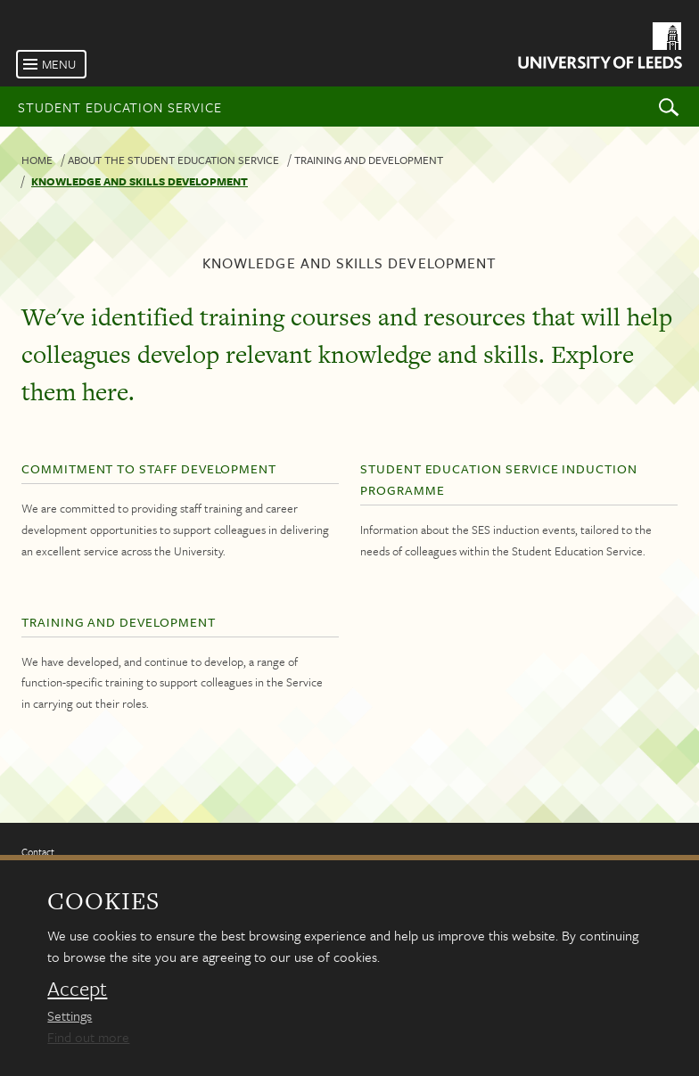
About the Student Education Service (173, 160)
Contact (37, 851)
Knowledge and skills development (139, 181)
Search (669, 106)
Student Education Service (120, 107)
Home (37, 160)
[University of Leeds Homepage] (598, 48)
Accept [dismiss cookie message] (77, 988)
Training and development (368, 160)
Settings (69, 1015)
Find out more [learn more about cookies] (88, 1037)
